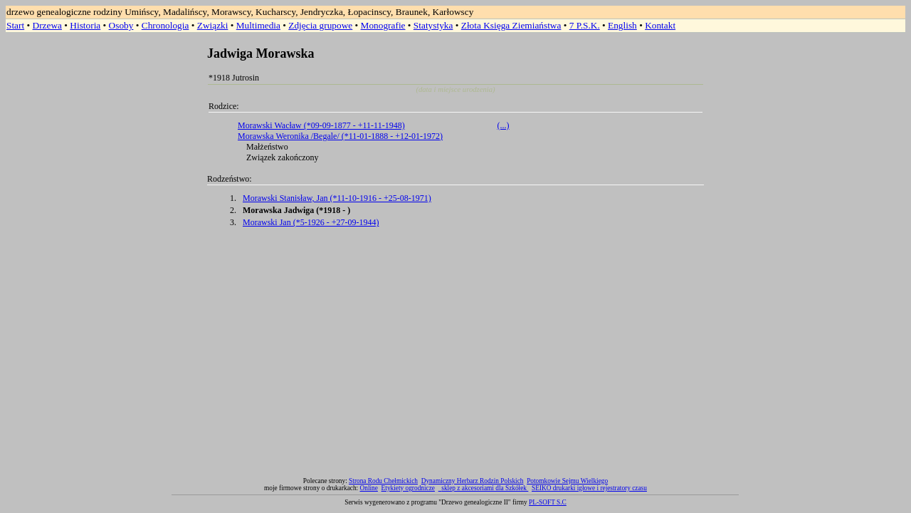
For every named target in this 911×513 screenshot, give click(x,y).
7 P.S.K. (584, 25)
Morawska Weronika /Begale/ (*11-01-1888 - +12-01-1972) (340, 136)
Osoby (121, 25)
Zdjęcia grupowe (320, 25)
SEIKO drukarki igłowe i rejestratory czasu (589, 488)
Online (369, 488)
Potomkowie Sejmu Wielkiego (567, 480)
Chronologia (165, 25)
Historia (85, 25)
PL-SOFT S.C (548, 502)
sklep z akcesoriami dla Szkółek (484, 488)
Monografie (383, 25)
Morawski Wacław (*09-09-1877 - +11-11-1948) (321, 125)
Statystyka (433, 25)
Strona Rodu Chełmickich (383, 480)
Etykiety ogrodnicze (408, 488)
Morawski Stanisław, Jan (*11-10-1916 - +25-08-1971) (337, 198)
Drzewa (47, 25)
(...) (503, 125)
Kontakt (660, 25)
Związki (212, 25)
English (622, 25)
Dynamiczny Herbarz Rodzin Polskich (472, 480)
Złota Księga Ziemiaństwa (511, 25)
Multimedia (258, 25)
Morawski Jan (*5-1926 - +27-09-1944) (311, 222)
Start (15, 25)
